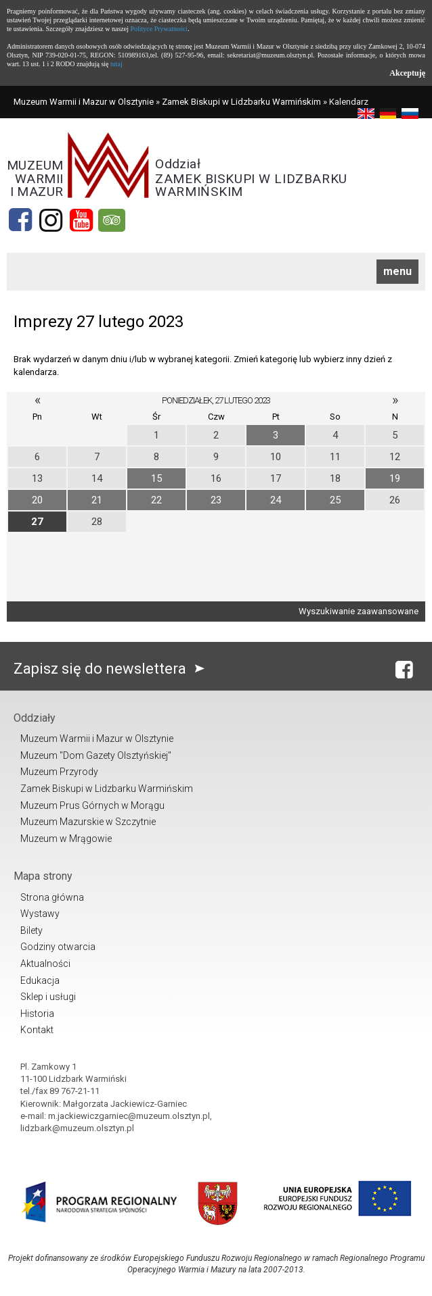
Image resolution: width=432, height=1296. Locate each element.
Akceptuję (407, 73)
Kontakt (36, 1029)
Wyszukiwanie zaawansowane (358, 611)
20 (37, 500)
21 (96, 500)
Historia (37, 1013)
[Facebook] (20, 220)
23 (216, 500)
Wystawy (40, 913)
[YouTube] (81, 220)
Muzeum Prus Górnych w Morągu (92, 805)
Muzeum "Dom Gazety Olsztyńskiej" (95, 755)
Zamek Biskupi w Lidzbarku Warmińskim (241, 102)
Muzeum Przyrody (59, 771)
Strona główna (52, 897)
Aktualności (45, 963)
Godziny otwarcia (57, 946)
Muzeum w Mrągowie (66, 838)
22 (156, 500)
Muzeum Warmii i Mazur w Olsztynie (84, 102)
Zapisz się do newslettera (112, 668)
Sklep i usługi (48, 996)
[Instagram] (50, 220)
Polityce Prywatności (159, 28)
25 (335, 500)
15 (156, 478)
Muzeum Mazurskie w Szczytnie (88, 821)
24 (275, 500)
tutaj (116, 64)
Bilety (31, 930)
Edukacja (40, 980)
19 (394, 478)
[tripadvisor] (111, 220)
